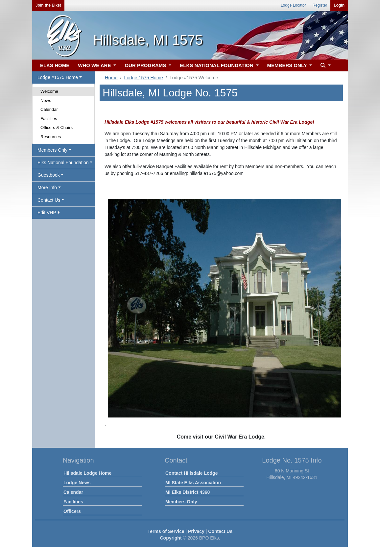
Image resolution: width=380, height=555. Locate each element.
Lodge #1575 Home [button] (57, 77)
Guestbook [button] (48, 175)
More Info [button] (47, 187)
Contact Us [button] (48, 200)
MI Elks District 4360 (187, 492)
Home (111, 77)
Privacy (196, 531)
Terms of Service (166, 531)
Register (320, 5)
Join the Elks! (48, 5)
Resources (50, 136)
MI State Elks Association (193, 482)
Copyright (170, 538)
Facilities (48, 118)
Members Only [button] (52, 150)
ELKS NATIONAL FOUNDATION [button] (217, 65)
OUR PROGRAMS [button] (146, 65)
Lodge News (76, 482)
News (45, 100)
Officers (72, 511)
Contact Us (220, 531)
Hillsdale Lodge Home (87, 473)
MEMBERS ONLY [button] (287, 65)
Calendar (49, 109)
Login (339, 5)
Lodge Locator (293, 5)
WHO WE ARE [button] (95, 65)
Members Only (181, 501)
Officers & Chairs (56, 127)
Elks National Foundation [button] (63, 162)
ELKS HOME (54, 65)
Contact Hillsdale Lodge (191, 473)
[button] (325, 65)
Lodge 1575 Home (143, 77)
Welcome (49, 91)
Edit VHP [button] (48, 212)
